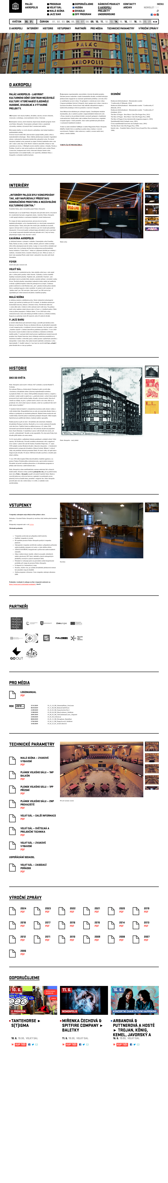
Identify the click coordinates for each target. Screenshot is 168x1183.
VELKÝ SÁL (56, 7)
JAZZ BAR (55, 14)
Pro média (96, 28)
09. (92, 22)
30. (26, 22)
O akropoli (16, 28)
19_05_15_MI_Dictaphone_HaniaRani (59, 719)
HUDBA (79, 7)
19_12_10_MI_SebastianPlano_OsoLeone (60, 705)
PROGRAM (55, 4)
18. (135, 22)
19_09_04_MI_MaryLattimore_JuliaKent (60, 712)
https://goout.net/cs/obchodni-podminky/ (22, 584)
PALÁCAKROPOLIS (31, 6)
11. (102, 22)
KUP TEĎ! (21, 1044)
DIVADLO (80, 11)
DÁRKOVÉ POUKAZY (109, 4)
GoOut (32, 524)
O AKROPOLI (104, 7)
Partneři (80, 28)
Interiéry (33, 28)
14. (116, 22)
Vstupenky (64, 28)
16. (126, 22)
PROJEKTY (104, 11)
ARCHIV (127, 7)
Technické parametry (120, 28)
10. (97, 22)
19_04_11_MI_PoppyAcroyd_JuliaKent (59, 721)
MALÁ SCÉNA (57, 11)
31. (31, 22)
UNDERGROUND (106, 14)
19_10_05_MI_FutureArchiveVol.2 (58, 710)
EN (157, 4)
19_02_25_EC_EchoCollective (57, 723)
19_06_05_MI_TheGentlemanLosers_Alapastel (62, 714)
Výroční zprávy (148, 28)
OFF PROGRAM (83, 14)
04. (68, 22)
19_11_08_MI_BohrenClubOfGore (58, 708)
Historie (48, 28)
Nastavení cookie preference (20, 1145)
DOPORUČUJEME (84, 4)
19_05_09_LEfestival (54, 717)
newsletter (151, 7)
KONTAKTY (129, 4)
